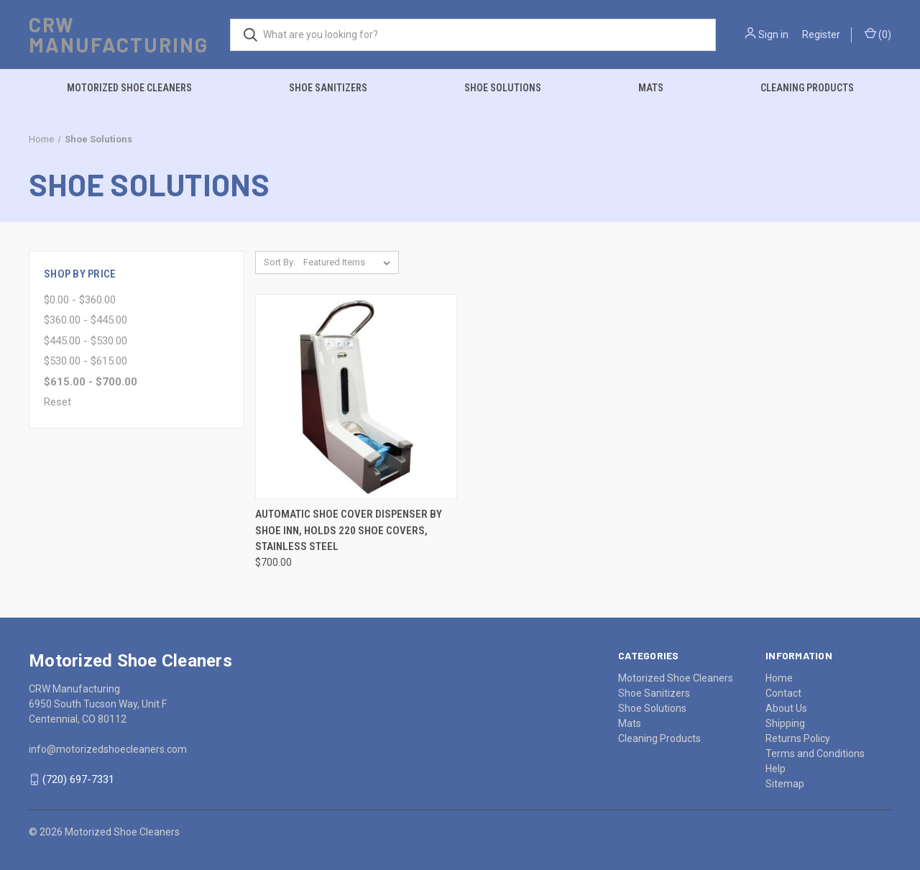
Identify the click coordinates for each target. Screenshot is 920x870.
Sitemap (784, 783)
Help (775, 768)
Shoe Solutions (502, 87)
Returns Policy (797, 738)
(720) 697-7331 (78, 779)
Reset (57, 401)
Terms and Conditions (815, 753)
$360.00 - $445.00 (85, 319)
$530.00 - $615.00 (85, 360)
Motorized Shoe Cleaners (129, 87)
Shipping (785, 723)
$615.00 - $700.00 (90, 381)
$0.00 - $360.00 (80, 299)
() (878, 33)
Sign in (773, 34)
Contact (783, 693)
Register (821, 34)
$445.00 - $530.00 (85, 340)
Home (779, 678)
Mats (650, 87)
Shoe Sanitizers (328, 87)
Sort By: (279, 262)
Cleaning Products (807, 87)
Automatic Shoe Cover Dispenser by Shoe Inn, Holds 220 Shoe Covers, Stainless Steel (348, 530)
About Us (786, 708)
